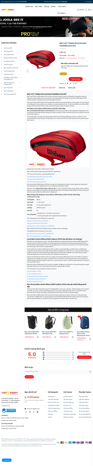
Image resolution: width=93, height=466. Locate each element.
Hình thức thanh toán (53, 402)
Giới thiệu (38, 6)
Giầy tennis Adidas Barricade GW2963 (37, 221)
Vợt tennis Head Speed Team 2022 (36, 181)
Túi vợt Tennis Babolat (85, 414)
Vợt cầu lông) (8, 64)
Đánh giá (62, 88)
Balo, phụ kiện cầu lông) (11, 67)
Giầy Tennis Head (83, 405)
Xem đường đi (5, 405)
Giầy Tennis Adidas (84, 399)
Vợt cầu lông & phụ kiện (85, 417)
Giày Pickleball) (9, 71)
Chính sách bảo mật (53, 399)
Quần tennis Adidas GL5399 (34, 281)
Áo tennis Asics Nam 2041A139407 (36, 279)
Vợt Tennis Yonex (67, 411)
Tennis (53, 6)
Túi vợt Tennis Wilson (71, 58)
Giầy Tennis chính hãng (69, 414)
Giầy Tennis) (8, 51)
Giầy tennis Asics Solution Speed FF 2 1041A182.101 (40, 226)
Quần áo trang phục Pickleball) (9, 83)
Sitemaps (50, 414)
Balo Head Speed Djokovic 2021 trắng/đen (39, 236)
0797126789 (23, 1)
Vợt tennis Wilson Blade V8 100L (35, 179)
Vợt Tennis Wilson (68, 396)
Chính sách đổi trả (52, 411)
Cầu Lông (62, 6)
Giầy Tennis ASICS (84, 402)
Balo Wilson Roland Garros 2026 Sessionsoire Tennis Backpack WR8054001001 (83, 333)
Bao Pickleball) (9, 91)
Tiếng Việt (89, 1)
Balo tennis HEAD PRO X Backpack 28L (49, 332)
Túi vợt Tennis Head (84, 411)
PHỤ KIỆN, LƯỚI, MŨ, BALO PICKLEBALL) (11, 78)
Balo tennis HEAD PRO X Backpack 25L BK (32, 332)
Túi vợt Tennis (17, 26)
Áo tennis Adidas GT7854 (34, 271)
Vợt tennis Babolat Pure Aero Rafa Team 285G (39, 176)
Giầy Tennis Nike (83, 396)
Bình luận (71, 88)
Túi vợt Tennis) (9, 54)
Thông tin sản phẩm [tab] (48, 88)
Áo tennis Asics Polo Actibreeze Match (37, 276)
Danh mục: (62, 58)
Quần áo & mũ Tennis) (10, 58)
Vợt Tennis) (8, 48)
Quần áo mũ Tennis (68, 417)
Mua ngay (64, 1)
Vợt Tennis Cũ (67, 405)
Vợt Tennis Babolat (68, 402)
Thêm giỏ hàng (75, 79)
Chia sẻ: (61, 83)
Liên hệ (46, 6)
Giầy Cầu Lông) (8, 74)
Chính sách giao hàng (54, 408)
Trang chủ (29, 6)
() (90, 10)
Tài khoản (80, 10)
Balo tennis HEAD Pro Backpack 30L (66, 332)
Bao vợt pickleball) (10, 94)
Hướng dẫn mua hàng (53, 405)
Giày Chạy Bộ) (8, 87)
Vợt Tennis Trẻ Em (68, 408)
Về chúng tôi (51, 396)
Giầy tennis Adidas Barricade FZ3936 (37, 223)
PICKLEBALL (62, 13)
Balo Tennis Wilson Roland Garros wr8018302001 (40, 233)
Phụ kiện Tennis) (9, 61)
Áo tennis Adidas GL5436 (34, 274)
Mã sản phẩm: (63, 55)
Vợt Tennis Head (67, 399)
